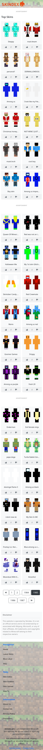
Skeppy (11, 41)
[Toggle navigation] (39, 4)
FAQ (5, 664)
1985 (35, 592)
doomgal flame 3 (11, 487)
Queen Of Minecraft (11, 234)
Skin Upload (8, 686)
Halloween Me (11, 264)
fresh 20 (32, 384)
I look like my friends (32, 101)
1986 (12, 600)
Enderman (11, 427)
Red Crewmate (32, 294)
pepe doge (11, 457)
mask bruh (11, 161)
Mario (11, 324)
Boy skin (11, 191)
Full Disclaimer (15, 748)
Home (5, 649)
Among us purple (11, 384)
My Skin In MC (32, 517)
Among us (11, 101)
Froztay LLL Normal (11, 547)
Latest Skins (8, 654)
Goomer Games (10, 354)
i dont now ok (11, 517)
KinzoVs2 (32, 577)
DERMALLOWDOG (32, 71)
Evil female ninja (32, 427)
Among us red (32, 324)
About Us (7, 704)
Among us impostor (32, 191)
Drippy (32, 354)
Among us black (32, 487)
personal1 (11, 71)
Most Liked (7, 659)
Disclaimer (7, 718)
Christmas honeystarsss (13, 131)
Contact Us (7, 709)
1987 (22, 600)
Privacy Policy (9, 714)
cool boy (32, 161)
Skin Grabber (8, 682)
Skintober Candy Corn (12, 294)
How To (6, 691)
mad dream (32, 41)
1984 (26, 592)
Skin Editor (7, 677)
